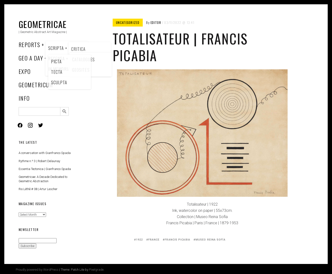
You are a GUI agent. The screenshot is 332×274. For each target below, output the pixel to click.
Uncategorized (127, 22)
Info (24, 98)
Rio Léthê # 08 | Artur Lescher (38, 189)
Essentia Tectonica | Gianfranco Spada (45, 169)
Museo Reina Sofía (210, 239)
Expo (25, 71)
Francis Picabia (177, 239)
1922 (139, 239)
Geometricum (36, 84)
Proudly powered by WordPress (37, 269)
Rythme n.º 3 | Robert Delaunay (39, 161)
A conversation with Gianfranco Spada (45, 153)
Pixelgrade (96, 269)
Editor (156, 22)
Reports (29, 44)
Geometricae (43, 24)
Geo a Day (31, 58)
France (154, 239)
